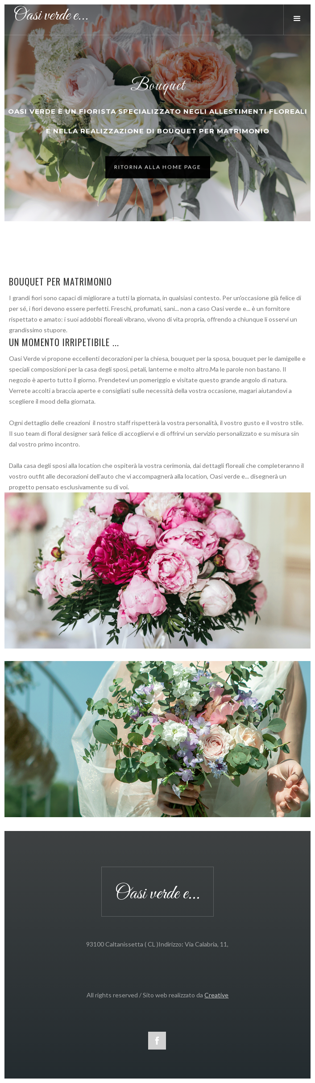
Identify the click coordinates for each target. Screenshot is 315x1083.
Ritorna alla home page (157, 168)
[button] (299, 19)
